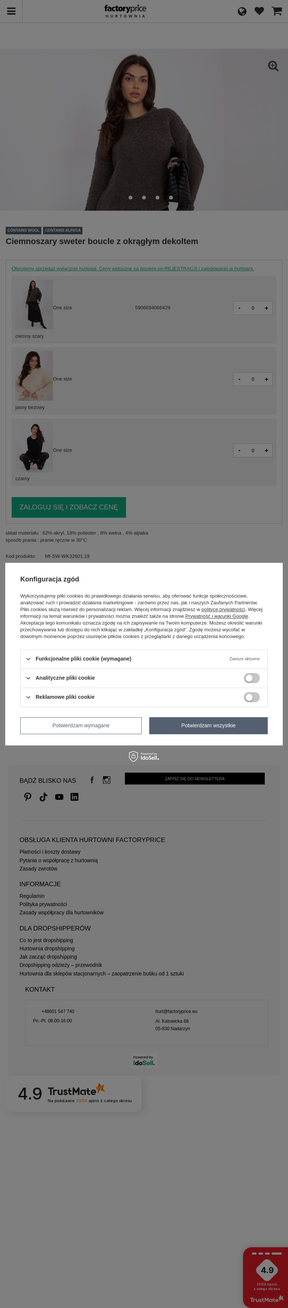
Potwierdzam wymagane (81, 725)
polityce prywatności (223, 609)
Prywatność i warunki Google (216, 616)
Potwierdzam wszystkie (209, 725)
